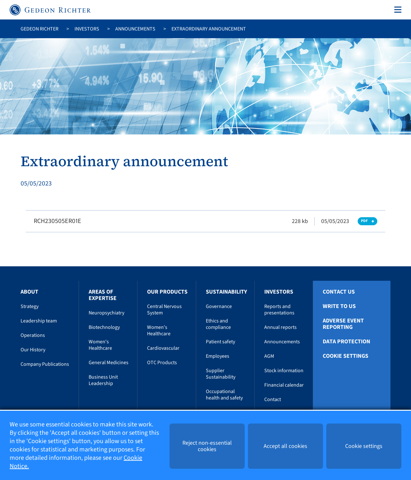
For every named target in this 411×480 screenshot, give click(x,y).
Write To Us (339, 306)
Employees (217, 356)
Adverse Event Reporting (343, 324)
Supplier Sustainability (220, 374)
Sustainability (226, 292)
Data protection (346, 342)
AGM (269, 356)
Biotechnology (104, 327)
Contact (272, 399)
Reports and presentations (279, 309)
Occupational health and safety (224, 394)
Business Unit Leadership (103, 380)
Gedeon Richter (39, 28)
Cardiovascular (163, 348)
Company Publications (45, 364)
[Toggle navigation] (396, 9)
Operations (33, 335)
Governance (219, 306)
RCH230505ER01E (57, 221)
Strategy (30, 306)
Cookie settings (345, 356)
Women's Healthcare (100, 345)
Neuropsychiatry (106, 312)
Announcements (135, 28)
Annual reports (280, 327)
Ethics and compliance (218, 324)
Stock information (283, 370)
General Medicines (108, 362)
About (29, 292)
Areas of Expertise (103, 295)
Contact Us (339, 292)
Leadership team (39, 320)
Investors (86, 28)
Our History (33, 349)
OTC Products (162, 362)
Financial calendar (284, 385)
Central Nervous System (164, 309)
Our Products (167, 292)
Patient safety (220, 341)
